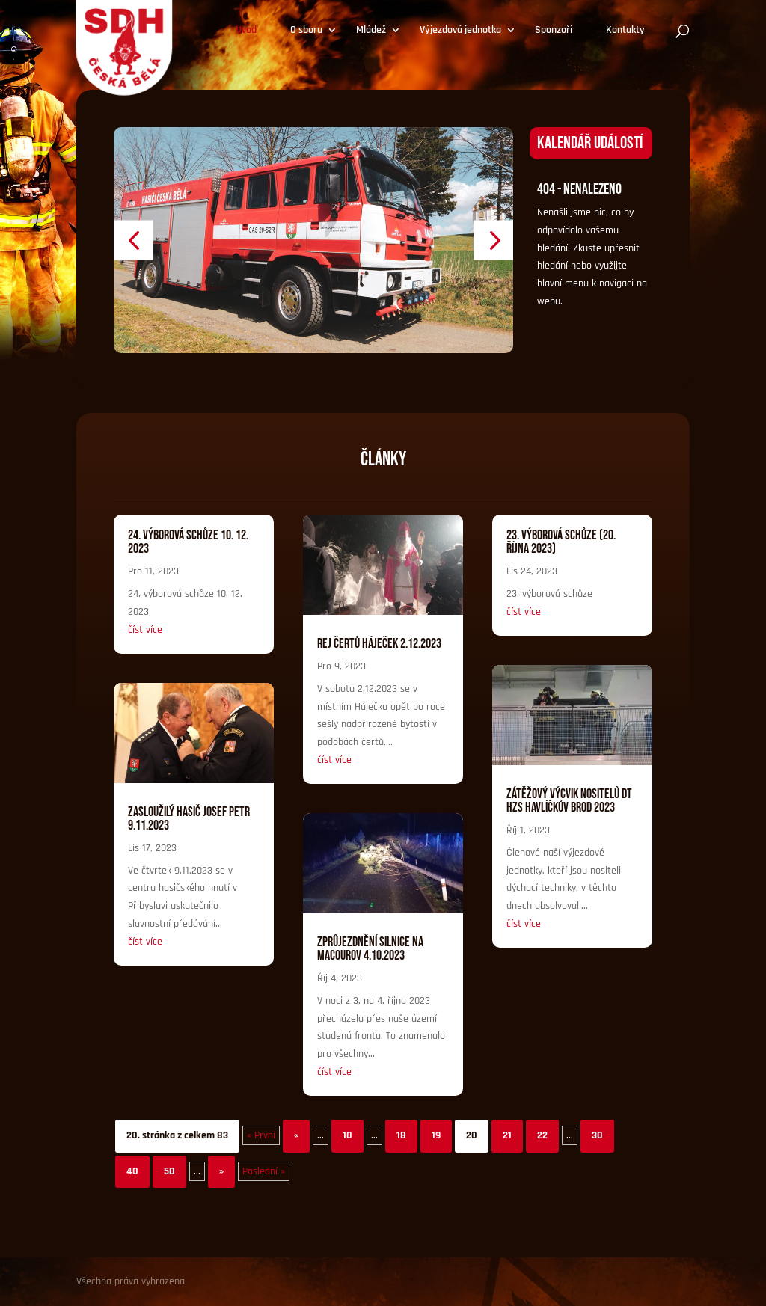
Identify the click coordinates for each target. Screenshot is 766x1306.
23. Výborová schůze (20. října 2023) (561, 542)
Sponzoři (553, 31)
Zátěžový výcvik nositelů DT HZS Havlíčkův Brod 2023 (569, 800)
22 (542, 1135)
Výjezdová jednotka (460, 31)
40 (132, 1171)
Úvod (246, 31)
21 (507, 1135)
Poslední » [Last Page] (263, 1171)
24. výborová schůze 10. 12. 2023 (188, 542)
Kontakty (625, 31)
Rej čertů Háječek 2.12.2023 (379, 644)
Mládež (371, 31)
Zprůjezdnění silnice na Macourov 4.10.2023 (370, 948)
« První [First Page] (261, 1135)
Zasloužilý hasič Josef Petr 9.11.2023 (189, 818)
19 (436, 1135)
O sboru (306, 31)
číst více (145, 630)
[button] (133, 240)
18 (401, 1135)
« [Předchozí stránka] (296, 1135)
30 (597, 1135)
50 (169, 1171)
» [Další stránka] (221, 1171)
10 (347, 1135)
